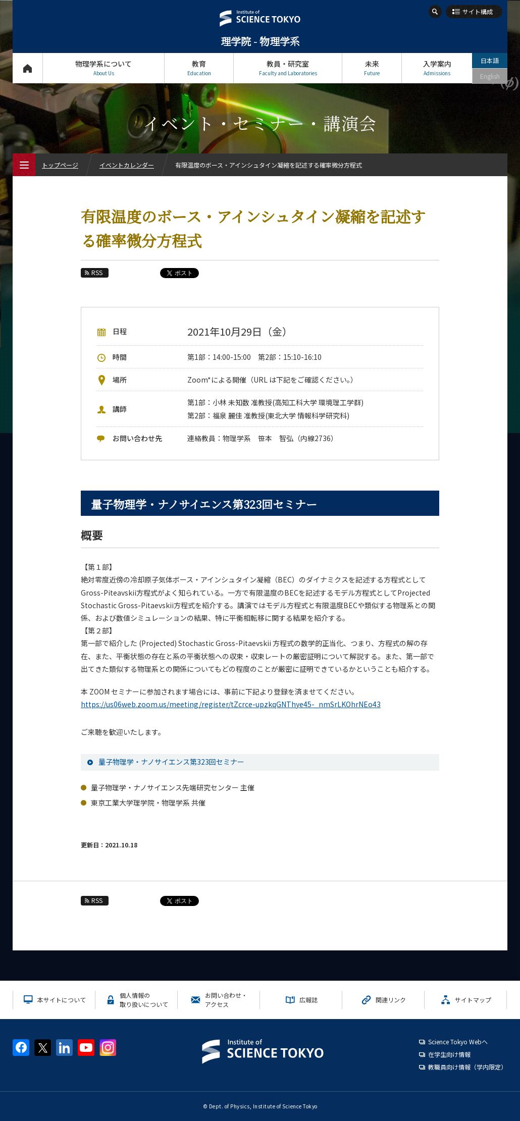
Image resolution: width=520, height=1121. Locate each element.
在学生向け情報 (449, 1054)
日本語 (490, 60)
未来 (371, 68)
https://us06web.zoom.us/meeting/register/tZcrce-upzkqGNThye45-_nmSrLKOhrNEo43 (231, 704)
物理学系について (103, 68)
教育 (199, 68)
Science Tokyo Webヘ (458, 1041)
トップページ (27, 68)
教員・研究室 (288, 68)
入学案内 (437, 68)
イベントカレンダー (126, 165)
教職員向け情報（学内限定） (467, 1066)
